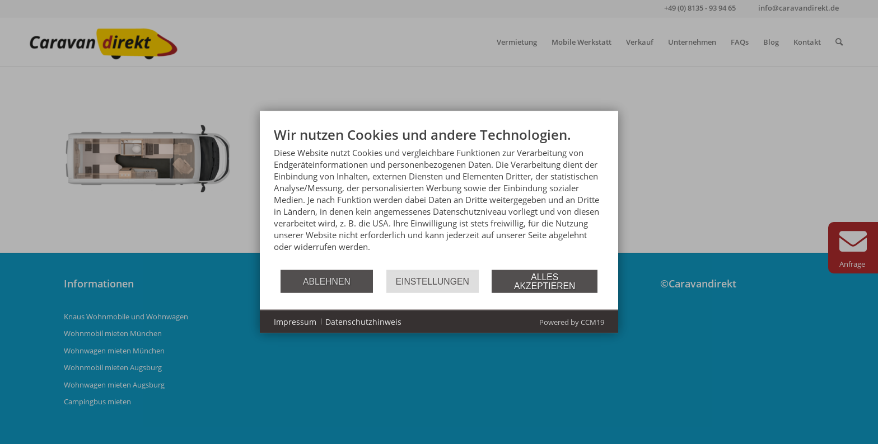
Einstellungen (432, 281)
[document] (439, 197)
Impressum (295, 321)
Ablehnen (327, 281)
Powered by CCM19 (571, 322)
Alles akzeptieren (544, 281)
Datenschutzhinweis (363, 321)
